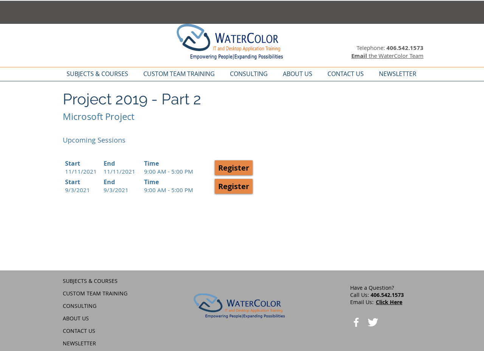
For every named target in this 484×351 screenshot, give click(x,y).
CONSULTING (79, 305)
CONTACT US (79, 330)
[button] (234, 167)
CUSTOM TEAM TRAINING (95, 293)
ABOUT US (76, 318)
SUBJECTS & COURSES (90, 280)
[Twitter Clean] (373, 322)
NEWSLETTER (79, 343)
